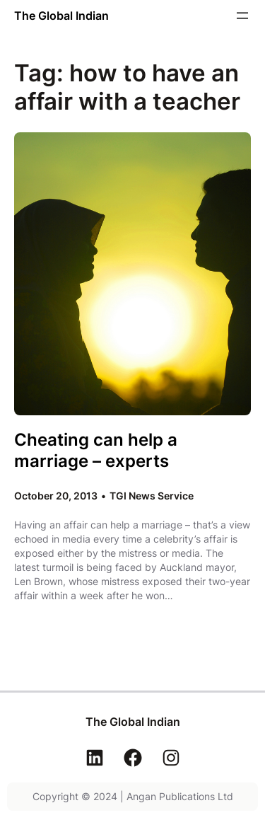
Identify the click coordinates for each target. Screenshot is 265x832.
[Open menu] (242, 15)
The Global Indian (61, 15)
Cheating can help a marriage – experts (95, 449)
